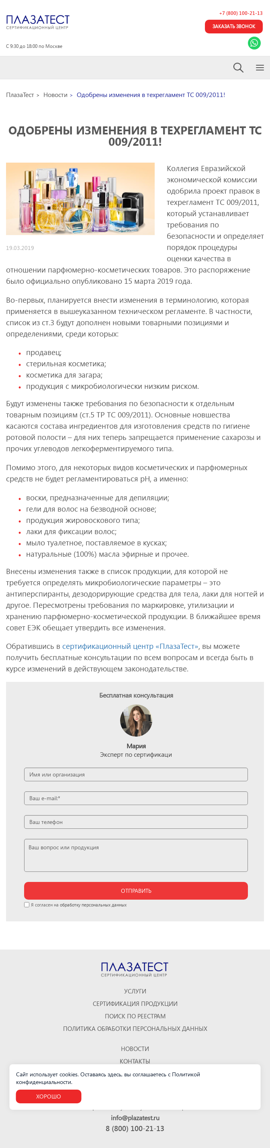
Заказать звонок (234, 26)
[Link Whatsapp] (254, 43)
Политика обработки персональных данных (135, 1029)
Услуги (135, 991)
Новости (135, 1049)
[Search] (238, 67)
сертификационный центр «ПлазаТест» (130, 646)
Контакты (135, 1061)
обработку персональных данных (93, 904)
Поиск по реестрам (135, 1016)
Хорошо (48, 1096)
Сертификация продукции (135, 1004)
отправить (136, 890)
